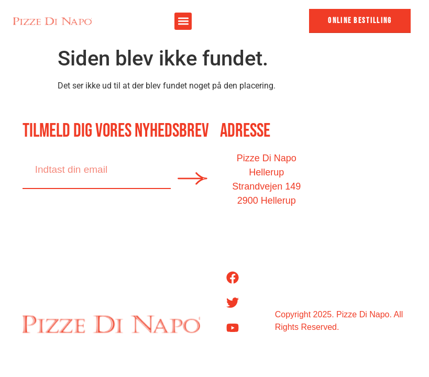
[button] (183, 21)
